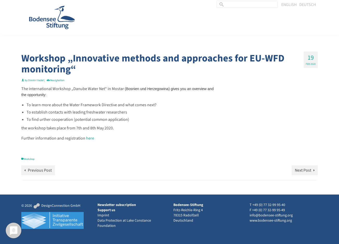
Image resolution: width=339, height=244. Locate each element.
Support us (106, 210)
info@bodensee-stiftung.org (271, 215)
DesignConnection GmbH (56, 205)
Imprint (103, 215)
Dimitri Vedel (36, 80)
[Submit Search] (221, 4)
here (90, 138)
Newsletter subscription (116, 205)
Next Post (303, 170)
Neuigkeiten (57, 80)
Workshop (29, 159)
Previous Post (40, 170)
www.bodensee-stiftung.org (271, 220)
